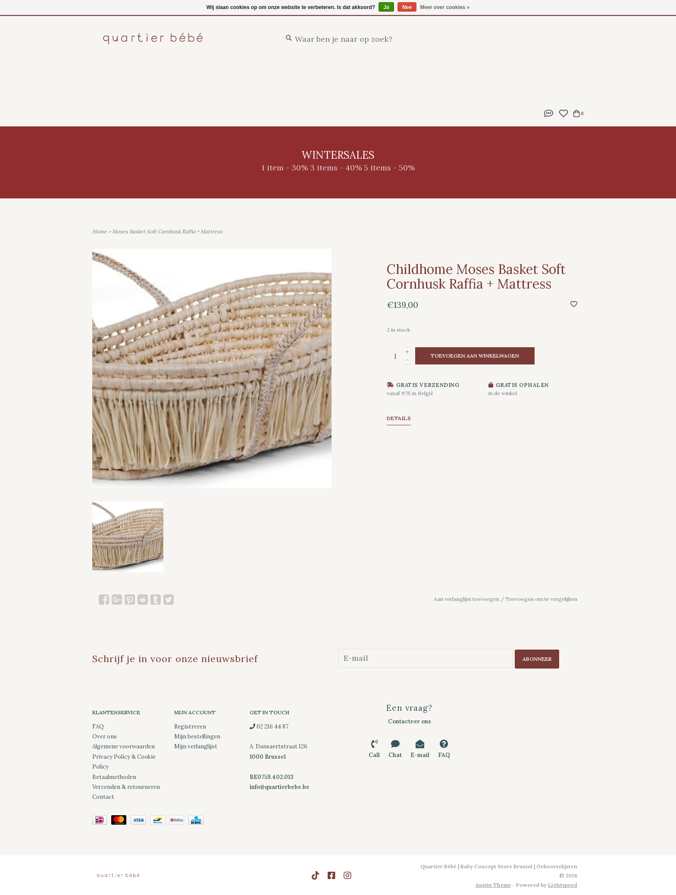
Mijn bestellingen (197, 735)
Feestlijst (240, 74)
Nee (407, 7)
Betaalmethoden (114, 775)
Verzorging (327, 74)
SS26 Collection (280, 90)
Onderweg (449, 74)
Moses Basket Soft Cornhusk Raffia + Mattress (167, 231)
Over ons (104, 735)
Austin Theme (493, 884)
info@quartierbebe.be (280, 786)
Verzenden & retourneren (126, 786)
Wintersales (217, 90)
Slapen (282, 74)
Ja (386, 7)
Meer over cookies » (445, 7)
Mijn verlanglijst (195, 745)
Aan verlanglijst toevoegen (466, 599)
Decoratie (110, 90)
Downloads (161, 90)
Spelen (492, 74)
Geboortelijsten (179, 74)
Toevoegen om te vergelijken (541, 599)
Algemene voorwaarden (123, 745)
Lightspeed (562, 884)
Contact (103, 796)
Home (99, 231)
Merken (334, 90)
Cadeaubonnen (386, 90)
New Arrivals (114, 74)
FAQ (98, 725)
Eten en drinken (389, 74)
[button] (549, 112)
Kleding (531, 74)
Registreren (190, 725)
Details (399, 418)
